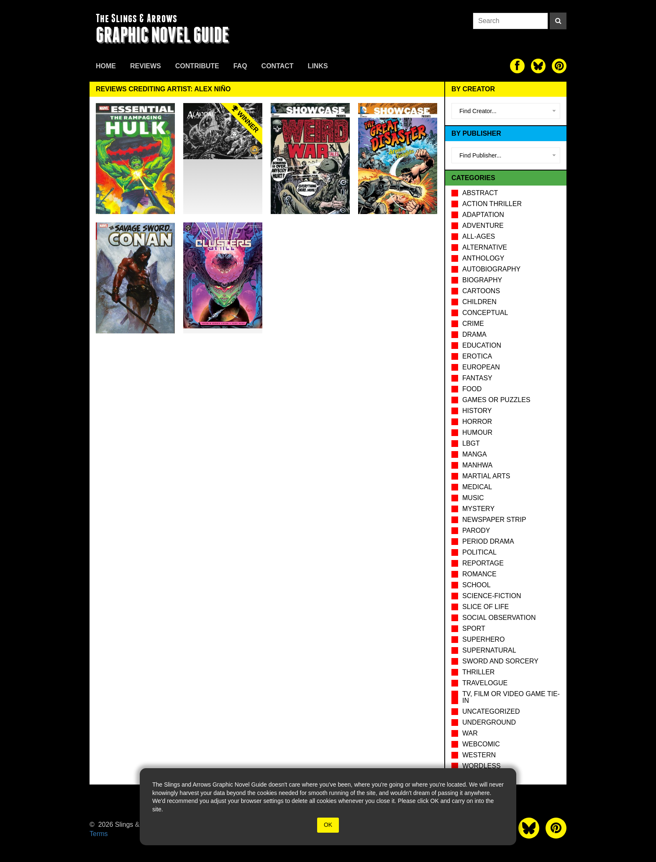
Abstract (480, 192)
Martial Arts (486, 476)
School (476, 584)
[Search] (558, 21)
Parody (476, 530)
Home (106, 66)
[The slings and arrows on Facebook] (517, 66)
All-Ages (478, 236)
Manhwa (477, 465)
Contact (277, 66)
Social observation (499, 617)
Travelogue (484, 683)
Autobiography (491, 269)
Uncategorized (491, 711)
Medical (477, 486)
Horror (477, 421)
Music (473, 497)
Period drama (488, 541)
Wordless (481, 765)
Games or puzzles (496, 399)
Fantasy (477, 378)
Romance (479, 574)
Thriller (478, 672)
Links (318, 66)
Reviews (145, 66)
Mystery (478, 508)
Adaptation (483, 214)
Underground (489, 722)
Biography (482, 280)
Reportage (483, 563)
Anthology (483, 258)
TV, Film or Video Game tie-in (511, 697)
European (481, 367)
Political (479, 552)
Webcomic (481, 744)
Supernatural (489, 650)
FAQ (240, 66)
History (477, 410)
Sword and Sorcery (500, 661)
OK (328, 824)
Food (472, 388)
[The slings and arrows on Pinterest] (559, 66)
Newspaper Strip (494, 519)
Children (479, 301)
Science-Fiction (491, 595)
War (470, 733)
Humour (477, 432)
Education (481, 345)
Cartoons (481, 290)
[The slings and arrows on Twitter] (538, 66)
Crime (473, 323)
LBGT (471, 443)
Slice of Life (485, 606)
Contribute (197, 66)
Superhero (483, 639)
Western (479, 755)
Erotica (477, 356)
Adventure (483, 225)
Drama (474, 334)
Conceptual (485, 312)
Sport (473, 628)
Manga (474, 454)
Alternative (484, 247)
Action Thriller (492, 203)
